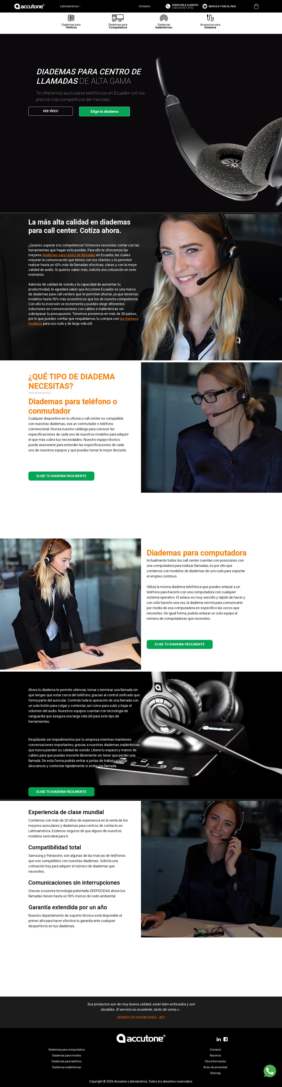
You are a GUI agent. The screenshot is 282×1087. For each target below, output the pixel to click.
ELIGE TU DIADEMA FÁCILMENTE (61, 476)
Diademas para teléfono (67, 1061)
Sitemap (215, 1073)
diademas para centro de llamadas (68, 255)
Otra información (215, 1061)
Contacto (144, 6)
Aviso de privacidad (215, 1067)
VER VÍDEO (50, 111)
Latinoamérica (70, 6)
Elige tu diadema (104, 111)
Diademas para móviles (66, 1055)
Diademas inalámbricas (66, 1067)
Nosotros (215, 1055)
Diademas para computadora (67, 1049)
